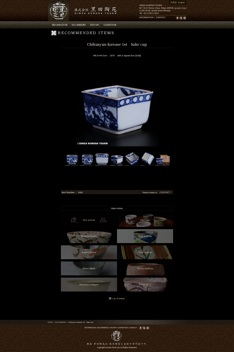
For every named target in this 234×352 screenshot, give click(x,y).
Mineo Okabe (89, 268)
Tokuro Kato (145, 284)
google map (180, 8)
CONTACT (161, 17)
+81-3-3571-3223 (151, 13)
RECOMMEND (79, 24)
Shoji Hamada (145, 252)
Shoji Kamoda (145, 236)
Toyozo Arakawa (145, 268)
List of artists (118, 298)
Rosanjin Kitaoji (89, 236)
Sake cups (145, 220)
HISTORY (94, 24)
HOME (50, 322)
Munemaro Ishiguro (88, 284)
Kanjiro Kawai (89, 252)
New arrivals (89, 220)
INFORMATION (59, 24)
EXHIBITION (110, 24)
